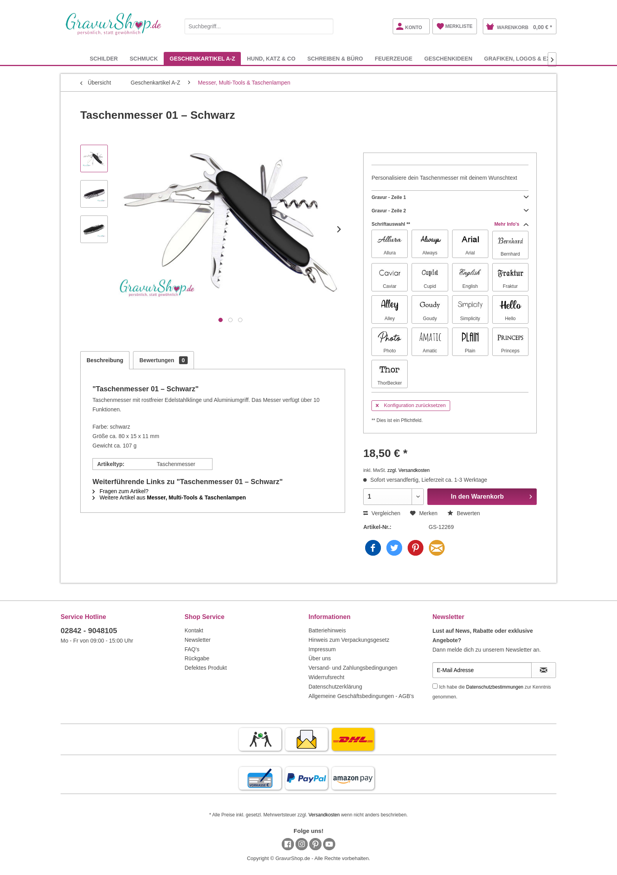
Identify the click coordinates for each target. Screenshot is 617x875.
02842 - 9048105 (89, 630)
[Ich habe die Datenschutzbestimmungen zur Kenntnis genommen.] (435, 686)
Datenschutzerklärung (335, 686)
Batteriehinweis (327, 630)
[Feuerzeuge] (393, 58)
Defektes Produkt (206, 668)
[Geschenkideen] (448, 58)
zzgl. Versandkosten (409, 470)
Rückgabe (197, 658)
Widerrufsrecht (326, 677)
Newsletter (198, 640)
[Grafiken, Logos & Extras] (524, 58)
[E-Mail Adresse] (482, 670)
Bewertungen (163, 360)
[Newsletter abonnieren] (543, 670)
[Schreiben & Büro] (335, 58)
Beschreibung (105, 360)
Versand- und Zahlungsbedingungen (352, 668)
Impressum (322, 649)
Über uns (319, 658)
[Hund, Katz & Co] (271, 58)
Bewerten (463, 513)
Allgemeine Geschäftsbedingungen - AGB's (361, 696)
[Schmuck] (144, 58)
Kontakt (194, 630)
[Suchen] (325, 26)
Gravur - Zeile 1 (449, 197)
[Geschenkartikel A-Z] (202, 58)
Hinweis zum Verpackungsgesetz (348, 640)
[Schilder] (104, 58)
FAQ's (192, 649)
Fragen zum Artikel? (120, 491)
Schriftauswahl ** (449, 224)
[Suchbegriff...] (259, 26)
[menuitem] (259, 25)
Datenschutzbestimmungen (494, 687)
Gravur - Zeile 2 (449, 211)
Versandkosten (324, 815)
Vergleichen (381, 513)
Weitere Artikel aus (169, 497)
